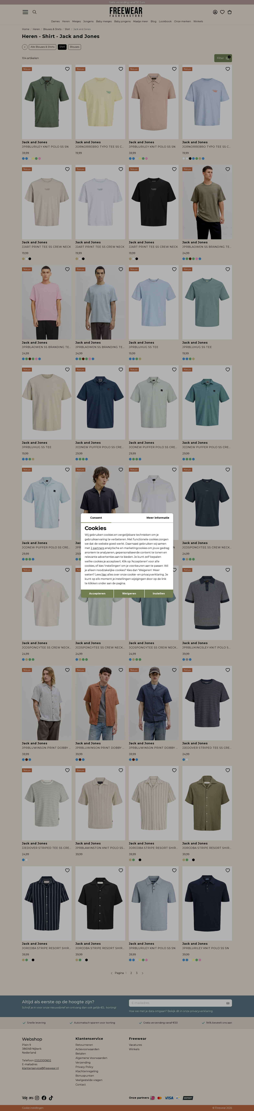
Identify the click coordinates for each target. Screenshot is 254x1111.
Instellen (159, 593)
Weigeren (129, 593)
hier (104, 574)
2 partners (97, 548)
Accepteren (97, 593)
